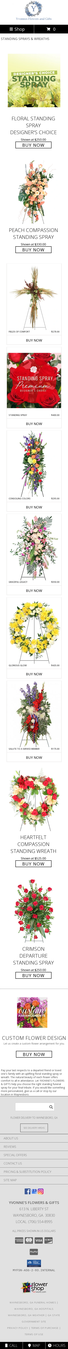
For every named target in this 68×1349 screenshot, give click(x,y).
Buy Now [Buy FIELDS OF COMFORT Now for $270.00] (34, 340)
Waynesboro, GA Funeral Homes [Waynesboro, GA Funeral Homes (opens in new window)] (33, 1302)
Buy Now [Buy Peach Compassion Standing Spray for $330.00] (33, 250)
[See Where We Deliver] (34, 1127)
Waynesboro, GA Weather (26, 1315)
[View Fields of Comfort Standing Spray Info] (34, 297)
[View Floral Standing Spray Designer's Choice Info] (34, 80)
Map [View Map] (34, 1345)
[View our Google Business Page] (34, 1193)
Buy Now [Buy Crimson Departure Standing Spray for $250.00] (33, 975)
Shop (17, 29)
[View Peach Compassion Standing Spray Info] (34, 192)
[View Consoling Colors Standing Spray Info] (34, 464)
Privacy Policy (17, 1328)
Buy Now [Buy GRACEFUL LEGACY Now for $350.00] (34, 590)
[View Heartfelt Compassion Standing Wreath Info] (34, 799)
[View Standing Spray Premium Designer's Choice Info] (34, 380)
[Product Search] (34, 1107)
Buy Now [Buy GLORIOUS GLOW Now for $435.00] (34, 674)
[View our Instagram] (41, 1193)
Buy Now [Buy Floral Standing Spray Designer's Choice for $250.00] (33, 145)
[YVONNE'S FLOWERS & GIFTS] (34, 19)
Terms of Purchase (45, 1328)
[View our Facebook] (27, 1193)
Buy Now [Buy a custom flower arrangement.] (34, 1054)
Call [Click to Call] (11, 1345)
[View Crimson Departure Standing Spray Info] (34, 911)
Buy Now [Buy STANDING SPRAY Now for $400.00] (34, 423)
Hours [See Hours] (56, 1345)
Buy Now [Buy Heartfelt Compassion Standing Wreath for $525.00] (33, 864)
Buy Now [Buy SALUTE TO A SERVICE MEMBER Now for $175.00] (34, 757)
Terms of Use (34, 1334)
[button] (34, 1263)
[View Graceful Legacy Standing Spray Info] (34, 547)
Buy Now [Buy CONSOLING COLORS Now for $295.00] (34, 507)
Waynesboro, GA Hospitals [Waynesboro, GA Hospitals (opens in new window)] (33, 1308)
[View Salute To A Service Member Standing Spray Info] (34, 714)
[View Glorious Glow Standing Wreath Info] (34, 631)
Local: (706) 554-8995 (34, 1221)
